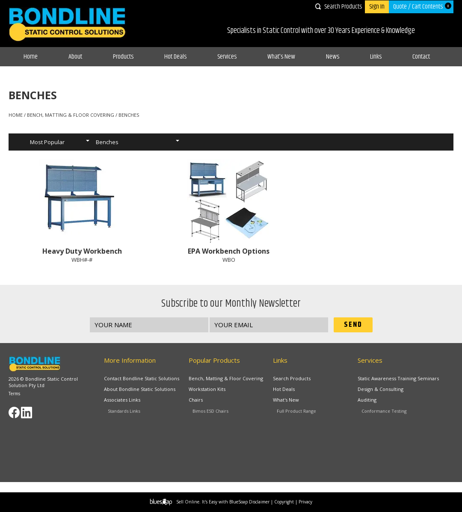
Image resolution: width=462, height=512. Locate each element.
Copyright (284, 502)
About (75, 56)
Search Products (343, 7)
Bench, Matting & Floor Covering (226, 378)
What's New (281, 56)
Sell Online (187, 502)
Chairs (206, 401)
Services (227, 56)
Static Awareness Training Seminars (398, 378)
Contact (421, 56)
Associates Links (129, 401)
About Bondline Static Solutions (140, 389)
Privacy (305, 502)
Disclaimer (259, 502)
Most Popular (47, 142)
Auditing (376, 401)
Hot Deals (175, 56)
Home (31, 56)
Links (376, 56)
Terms (14, 394)
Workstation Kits (208, 389)
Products (123, 56)
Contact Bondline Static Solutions (141, 378)
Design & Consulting (381, 389)
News (332, 56)
